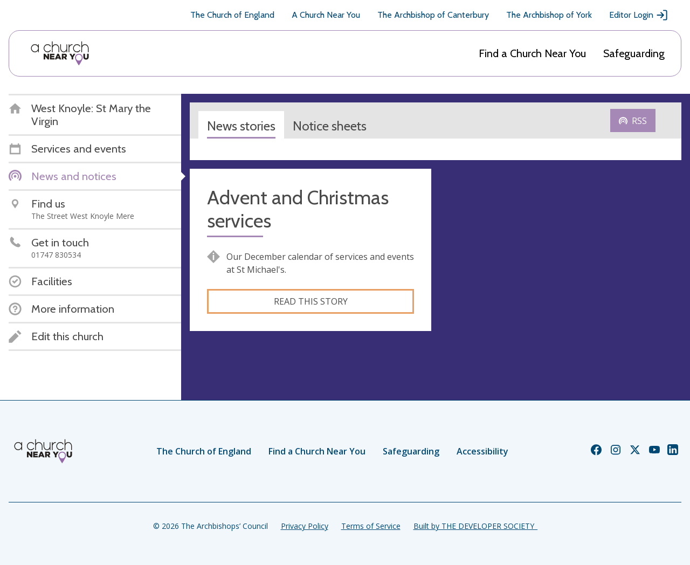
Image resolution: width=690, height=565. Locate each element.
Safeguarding (634, 53)
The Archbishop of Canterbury (433, 15)
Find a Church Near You (532, 53)
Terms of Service (371, 526)
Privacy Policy (304, 526)
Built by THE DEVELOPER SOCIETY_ (475, 526)
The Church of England (232, 15)
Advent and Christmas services (298, 209)
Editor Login (638, 15)
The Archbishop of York (549, 15)
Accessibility (482, 451)
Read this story (311, 301)
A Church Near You (326, 15)
